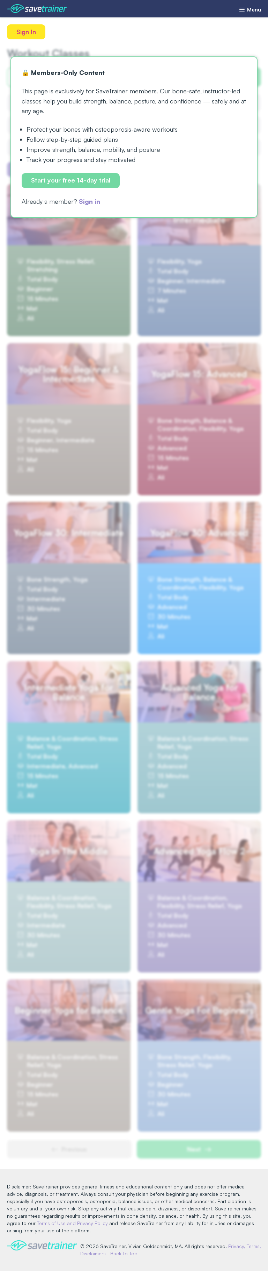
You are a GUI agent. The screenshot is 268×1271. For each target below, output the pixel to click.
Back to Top (123, 1253)
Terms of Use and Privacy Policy (72, 1223)
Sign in (89, 201)
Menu (250, 9)
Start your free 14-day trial (70, 180)
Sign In (26, 32)
